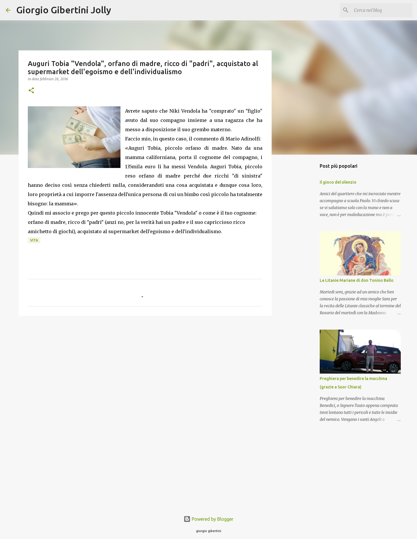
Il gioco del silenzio (338, 182)
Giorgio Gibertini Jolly (63, 10)
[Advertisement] (145, 364)
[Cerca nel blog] (382, 10)
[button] (31, 91)
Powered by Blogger (208, 519)
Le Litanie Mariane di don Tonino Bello (357, 280)
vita (34, 240)
